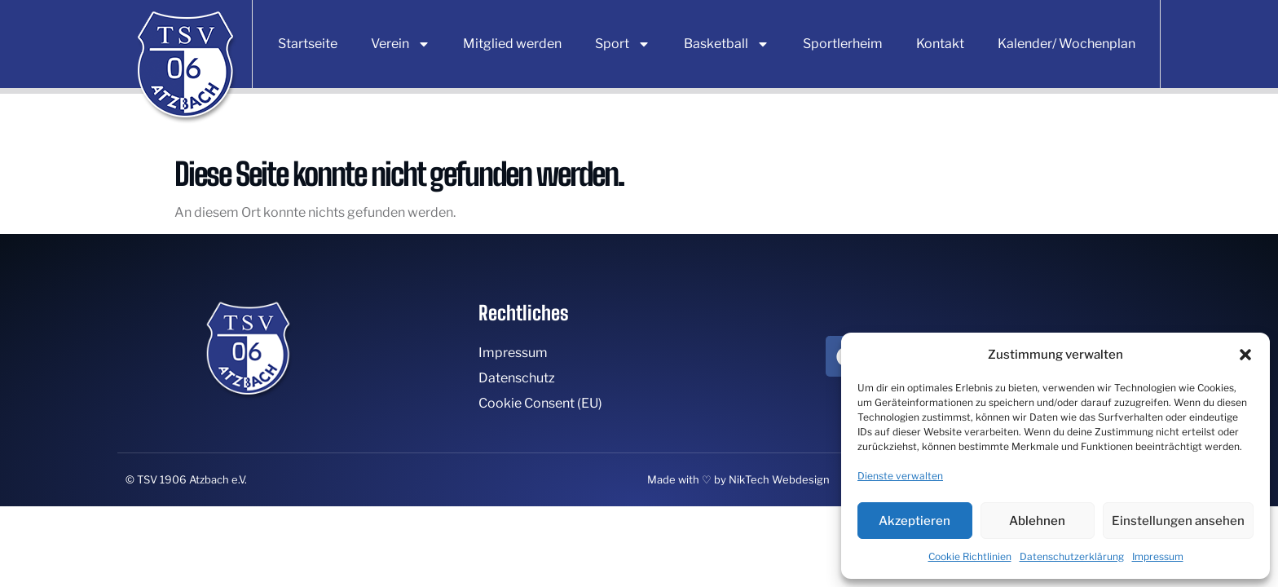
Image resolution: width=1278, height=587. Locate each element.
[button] (1245, 354)
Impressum (1157, 556)
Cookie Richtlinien (969, 556)
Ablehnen (1037, 521)
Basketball (726, 44)
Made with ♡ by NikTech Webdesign (738, 479)
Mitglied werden (512, 43)
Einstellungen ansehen (1178, 521)
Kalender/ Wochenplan (1066, 43)
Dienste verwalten (900, 476)
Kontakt (940, 43)
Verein (400, 44)
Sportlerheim (843, 43)
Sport (622, 44)
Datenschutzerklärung (1072, 556)
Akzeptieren (914, 521)
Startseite (307, 43)
